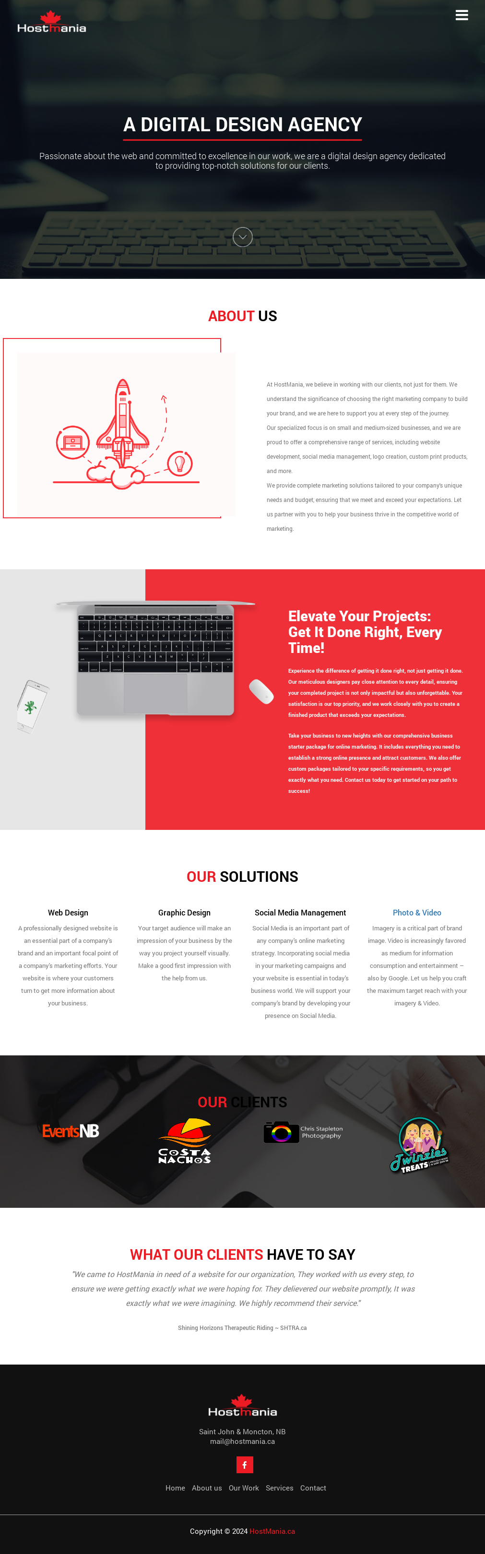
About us (207, 1487)
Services (280, 1487)
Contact (313, 1487)
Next (463, 1304)
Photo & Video (417, 912)
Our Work (244, 1487)
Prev (21, 1304)
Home (175, 1487)
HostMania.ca (272, 1531)
